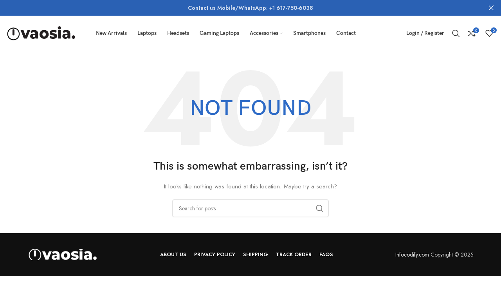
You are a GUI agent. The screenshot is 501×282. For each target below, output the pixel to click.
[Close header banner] (491, 8)
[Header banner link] (239, 8)
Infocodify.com (412, 254)
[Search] (456, 33)
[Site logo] (41, 32)
